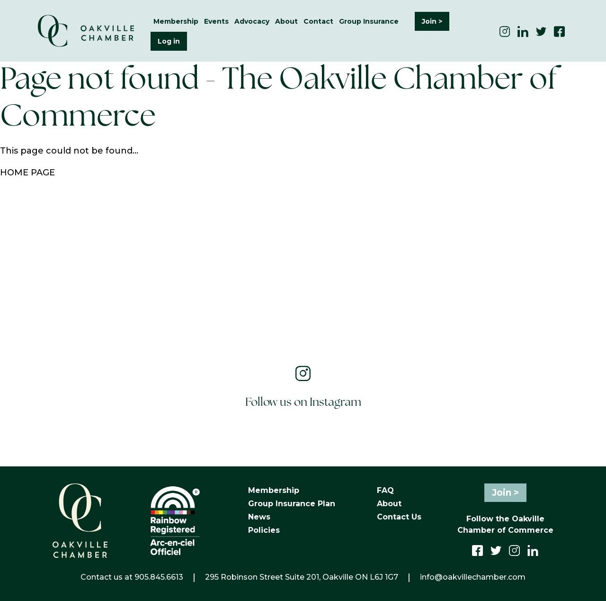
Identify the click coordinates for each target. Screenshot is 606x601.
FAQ (385, 490)
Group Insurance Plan (291, 503)
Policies (264, 530)
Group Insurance (369, 21)
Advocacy (251, 21)
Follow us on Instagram (303, 403)
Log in (169, 41)
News (259, 516)
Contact (318, 21)
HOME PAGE (27, 172)
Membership (175, 21)
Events (216, 21)
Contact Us (399, 516)
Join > (432, 21)
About (286, 21)
